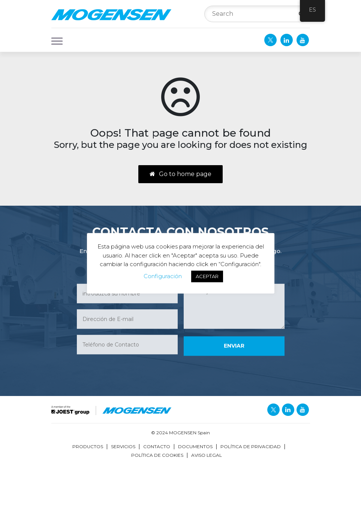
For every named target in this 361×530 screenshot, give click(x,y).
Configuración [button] (163, 276)
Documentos (195, 446)
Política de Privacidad (250, 446)
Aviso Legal (206, 455)
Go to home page (180, 174)
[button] (54, 40)
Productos (87, 446)
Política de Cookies (157, 455)
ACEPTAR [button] (207, 276)
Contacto (156, 446)
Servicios (123, 446)
